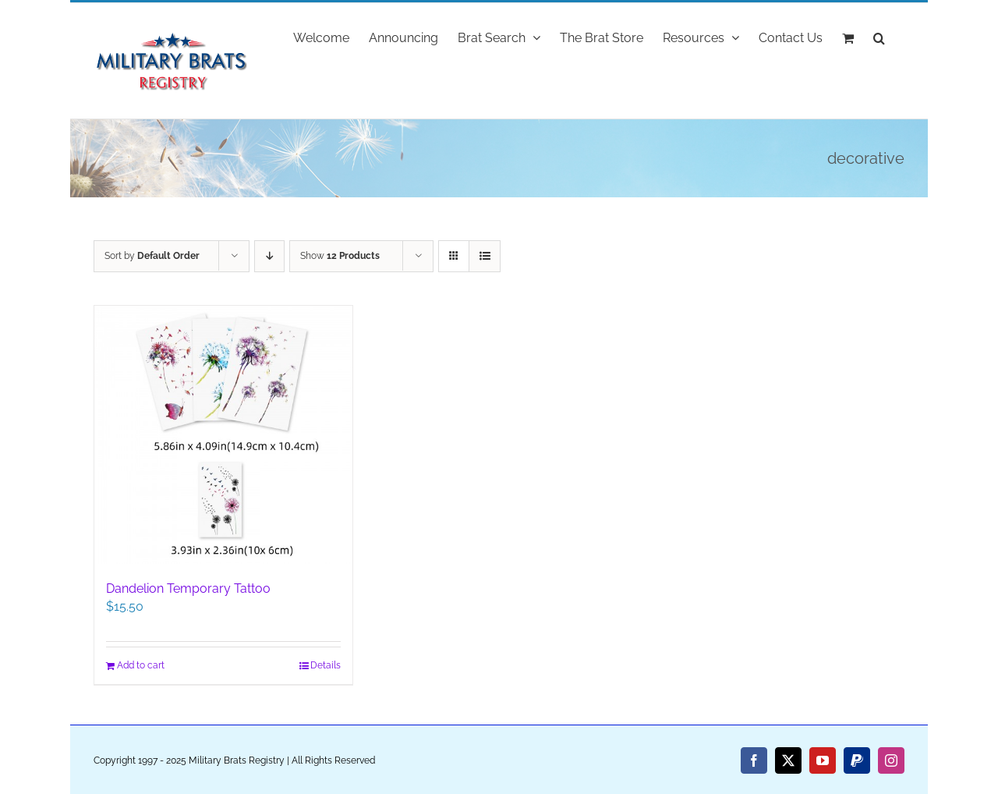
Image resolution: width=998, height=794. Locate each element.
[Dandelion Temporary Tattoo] (223, 435)
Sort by (152, 255)
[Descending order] (269, 256)
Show (340, 255)
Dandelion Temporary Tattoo (188, 588)
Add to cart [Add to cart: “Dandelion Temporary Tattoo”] (141, 665)
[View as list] (484, 256)
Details (325, 665)
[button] (879, 36)
